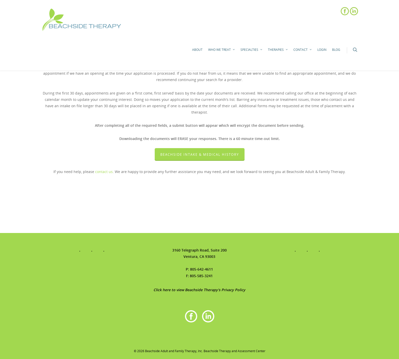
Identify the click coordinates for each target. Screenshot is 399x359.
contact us (104, 171)
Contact (302, 49)
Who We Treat (221, 49)
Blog (336, 50)
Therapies (278, 49)
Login (321, 50)
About (197, 50)
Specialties (251, 49)
